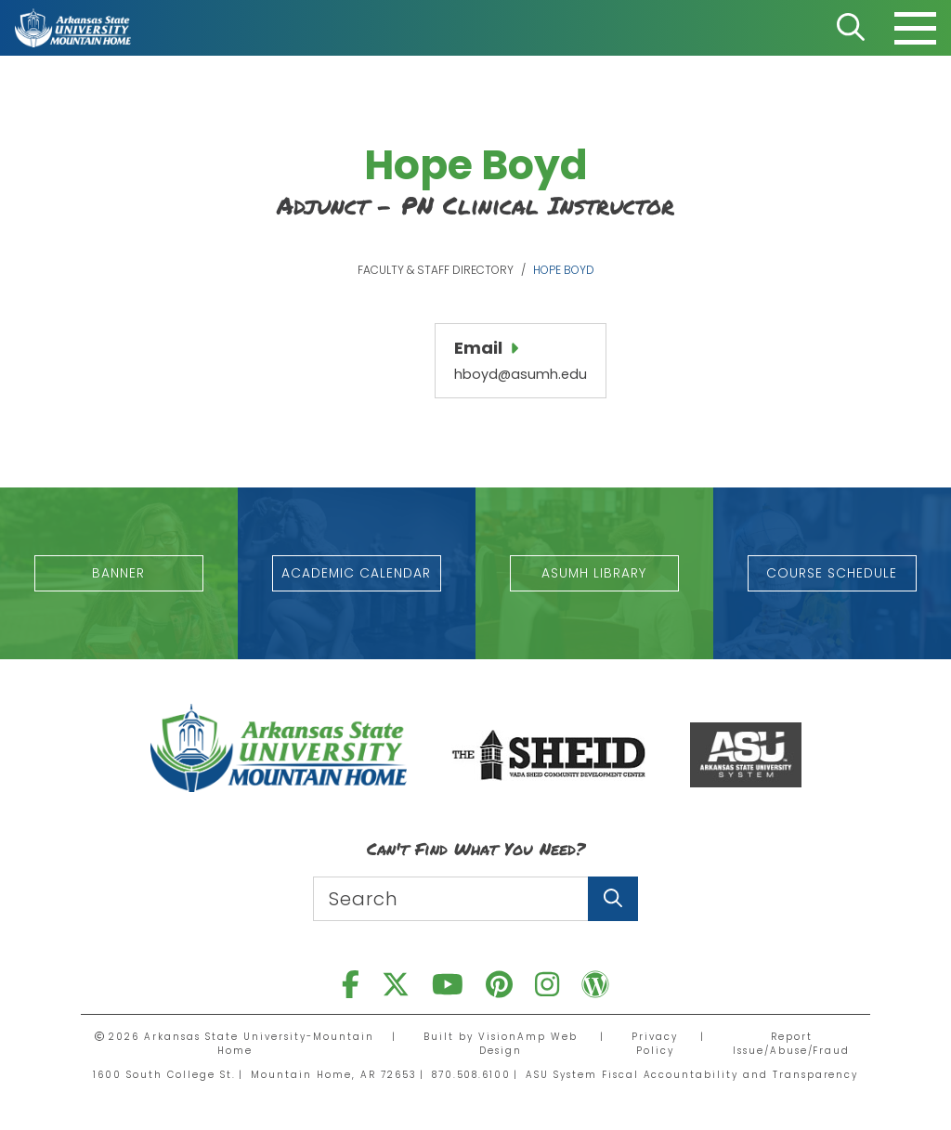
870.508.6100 (471, 1074)
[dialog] (895, 1074)
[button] (119, 572)
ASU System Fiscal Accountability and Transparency (693, 1074)
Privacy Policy (655, 1043)
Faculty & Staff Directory (436, 270)
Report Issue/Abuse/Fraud (791, 1043)
